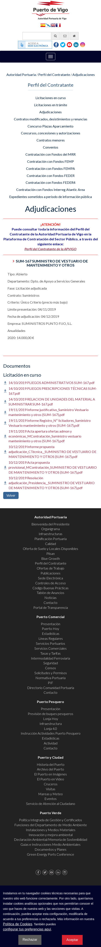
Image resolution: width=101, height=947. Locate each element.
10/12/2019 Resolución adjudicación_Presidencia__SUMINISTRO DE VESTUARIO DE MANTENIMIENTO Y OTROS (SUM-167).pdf (52, 483)
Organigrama (50, 529)
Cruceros (50, 784)
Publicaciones (50, 573)
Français (58, 25)
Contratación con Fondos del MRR (50, 154)
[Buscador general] (41, 36)
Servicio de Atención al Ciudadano (50, 803)
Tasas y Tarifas (50, 653)
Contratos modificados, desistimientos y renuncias (50, 119)
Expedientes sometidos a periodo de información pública (50, 197)
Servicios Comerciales (50, 648)
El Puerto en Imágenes (50, 774)
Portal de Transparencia (50, 607)
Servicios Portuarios (50, 643)
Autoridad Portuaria (21, 74)
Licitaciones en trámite (50, 105)
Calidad (50, 544)
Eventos (50, 799)
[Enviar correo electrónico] (64, 36)
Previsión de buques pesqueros (50, 714)
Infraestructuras (50, 534)
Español (42, 25)
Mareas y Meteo (50, 794)
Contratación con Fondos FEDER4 (50, 182)
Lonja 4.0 (50, 728)
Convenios (50, 147)
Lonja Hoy (50, 719)
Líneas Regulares (50, 638)
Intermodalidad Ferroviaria (50, 658)
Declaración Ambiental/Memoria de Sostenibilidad (50, 839)
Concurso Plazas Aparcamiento (50, 126)
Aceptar (72, 940)
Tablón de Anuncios (50, 593)
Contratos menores (51, 140)
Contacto (50, 602)
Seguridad (50, 663)
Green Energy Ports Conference (50, 854)
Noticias (50, 598)
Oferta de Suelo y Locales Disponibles (50, 548)
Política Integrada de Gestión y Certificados (50, 820)
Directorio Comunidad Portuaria (50, 688)
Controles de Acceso (50, 583)
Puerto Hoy (50, 628)
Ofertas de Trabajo (50, 568)
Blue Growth (50, 558)
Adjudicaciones (83, 74)
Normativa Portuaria (50, 678)
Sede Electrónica (50, 578)
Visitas (50, 789)
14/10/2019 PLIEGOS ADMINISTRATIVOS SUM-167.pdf (52, 383)
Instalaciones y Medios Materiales (50, 830)
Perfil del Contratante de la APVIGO (50, 249)
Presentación (50, 624)
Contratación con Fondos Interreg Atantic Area (50, 189)
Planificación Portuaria (50, 539)
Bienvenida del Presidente (50, 524)
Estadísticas (50, 633)
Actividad (50, 743)
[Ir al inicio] (74, 36)
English (53, 25)
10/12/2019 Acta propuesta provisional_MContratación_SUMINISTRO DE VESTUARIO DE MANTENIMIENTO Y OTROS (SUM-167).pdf (53, 467)
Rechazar (30, 939)
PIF (50, 683)
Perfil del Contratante (54, 74)
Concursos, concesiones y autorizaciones (50, 133)
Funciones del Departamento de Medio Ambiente (50, 825)
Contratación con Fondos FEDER (51, 175)
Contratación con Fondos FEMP (50, 161)
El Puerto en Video (50, 779)
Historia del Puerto (50, 764)
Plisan (50, 553)
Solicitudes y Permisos (50, 673)
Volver (10, 495)
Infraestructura (51, 723)
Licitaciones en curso (50, 98)
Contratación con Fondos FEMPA (50, 168)
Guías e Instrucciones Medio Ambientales (50, 844)
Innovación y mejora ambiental (51, 835)
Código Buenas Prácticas (50, 588)
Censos (50, 668)
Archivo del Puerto (50, 769)
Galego (48, 25)
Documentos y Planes (50, 849)
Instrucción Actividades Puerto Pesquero (51, 733)
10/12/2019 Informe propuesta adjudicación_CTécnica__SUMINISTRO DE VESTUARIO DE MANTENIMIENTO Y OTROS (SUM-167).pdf (52, 452)
